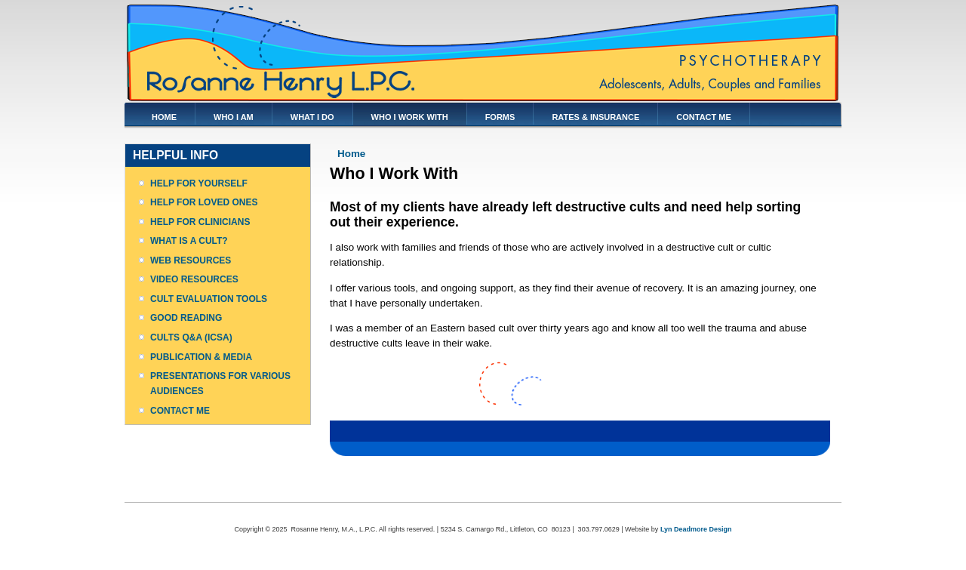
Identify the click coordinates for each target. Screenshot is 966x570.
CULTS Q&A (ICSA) (191, 337)
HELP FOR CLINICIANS (200, 222)
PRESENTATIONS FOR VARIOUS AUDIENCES (220, 383)
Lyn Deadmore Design (696, 529)
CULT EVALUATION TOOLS (208, 299)
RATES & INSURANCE (595, 117)
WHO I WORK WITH (409, 117)
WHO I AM (234, 117)
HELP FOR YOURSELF (199, 183)
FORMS (500, 117)
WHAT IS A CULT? (189, 241)
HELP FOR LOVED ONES (203, 202)
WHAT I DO (312, 117)
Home (351, 153)
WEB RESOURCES (190, 260)
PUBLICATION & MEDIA (201, 357)
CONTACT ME (703, 117)
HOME (164, 117)
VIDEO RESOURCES (194, 279)
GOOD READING (186, 318)
